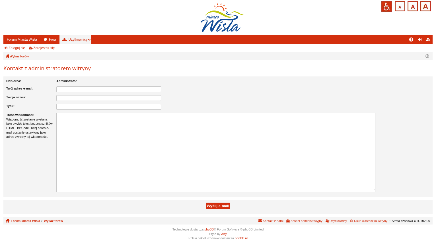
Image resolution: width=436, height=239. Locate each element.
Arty (224, 227)
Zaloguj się (17, 48)
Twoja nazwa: (16, 97)
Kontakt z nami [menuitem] (273, 214)
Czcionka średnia (412, 5)
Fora (52, 39)
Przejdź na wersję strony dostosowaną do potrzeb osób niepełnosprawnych (386, 6)
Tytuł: (10, 106)
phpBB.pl (241, 231)
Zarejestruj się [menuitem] (429, 41)
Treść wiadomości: (20, 115)
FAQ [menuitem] (413, 41)
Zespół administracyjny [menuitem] (306, 214)
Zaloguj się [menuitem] (421, 41)
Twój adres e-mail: (19, 88)
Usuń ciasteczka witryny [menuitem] (370, 214)
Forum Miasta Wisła (22, 39)
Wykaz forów (53, 214)
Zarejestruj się (44, 48)
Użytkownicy (78, 39)
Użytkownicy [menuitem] (338, 214)
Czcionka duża (425, 5)
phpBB (209, 223)
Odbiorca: (13, 81)
